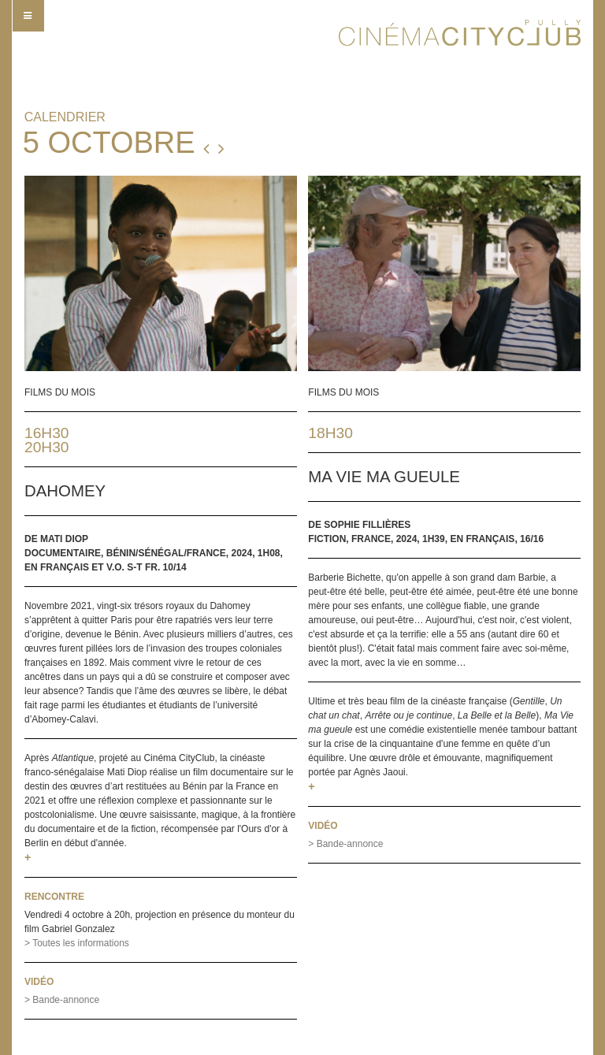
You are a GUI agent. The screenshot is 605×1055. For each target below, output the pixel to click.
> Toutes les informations (76, 943)
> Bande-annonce (61, 999)
